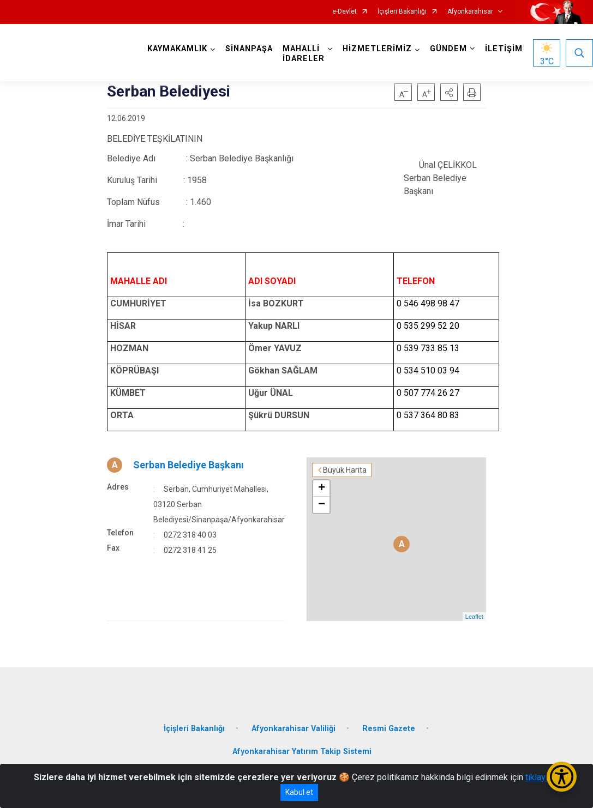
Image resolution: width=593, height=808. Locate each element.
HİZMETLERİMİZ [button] (377, 48)
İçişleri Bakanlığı (402, 11)
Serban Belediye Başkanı (188, 465)
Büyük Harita (345, 470)
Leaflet (474, 616)
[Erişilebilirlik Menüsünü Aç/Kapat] (562, 777)
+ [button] (321, 488)
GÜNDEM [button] (448, 48)
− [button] (321, 505)
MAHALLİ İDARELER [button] (304, 53)
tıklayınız (542, 777)
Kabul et (299, 792)
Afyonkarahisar (470, 11)
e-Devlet (344, 11)
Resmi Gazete (388, 728)
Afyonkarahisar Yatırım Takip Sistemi (302, 751)
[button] (449, 92)
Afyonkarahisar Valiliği (293, 728)
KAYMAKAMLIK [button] (177, 48)
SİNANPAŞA (249, 48)
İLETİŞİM (504, 48)
